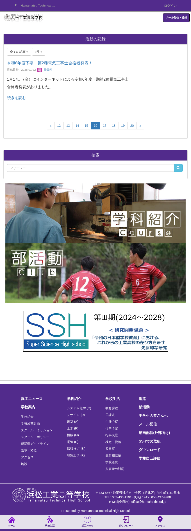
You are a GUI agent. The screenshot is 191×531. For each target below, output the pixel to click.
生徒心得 (111, 421)
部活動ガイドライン (35, 443)
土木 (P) (72, 428)
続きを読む (16, 98)
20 (132, 125)
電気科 (44, 69)
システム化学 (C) (79, 408)
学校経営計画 (30, 423)
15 (86, 125)
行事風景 (111, 435)
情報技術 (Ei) (76, 448)
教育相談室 (113, 455)
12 (59, 125)
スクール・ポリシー (35, 437)
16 (95, 125)
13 (68, 125)
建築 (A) (72, 421)
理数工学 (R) (76, 455)
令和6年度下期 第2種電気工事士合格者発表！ (50, 63)
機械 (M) (73, 435)
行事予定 (111, 428)
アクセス (27, 457)
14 (77, 125)
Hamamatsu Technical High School (40, 5)
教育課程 (111, 408)
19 (123, 125)
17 (105, 125)
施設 (24, 464)
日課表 (110, 415)
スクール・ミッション (36, 430)
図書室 (110, 448)
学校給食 (111, 462)
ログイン (170, 5)
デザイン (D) (76, 415)
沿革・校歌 (29, 450)
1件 (39, 52)
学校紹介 (27, 416)
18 (114, 125)
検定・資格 (113, 442)
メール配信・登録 (176, 17)
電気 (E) (72, 442)
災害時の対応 (114, 469)
